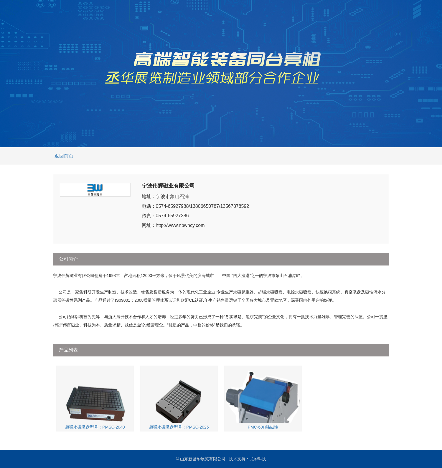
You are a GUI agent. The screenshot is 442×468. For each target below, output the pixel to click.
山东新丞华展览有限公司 (202, 459)
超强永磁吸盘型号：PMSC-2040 (95, 398)
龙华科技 (258, 459)
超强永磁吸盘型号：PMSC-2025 (179, 398)
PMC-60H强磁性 (263, 398)
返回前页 (64, 155)
